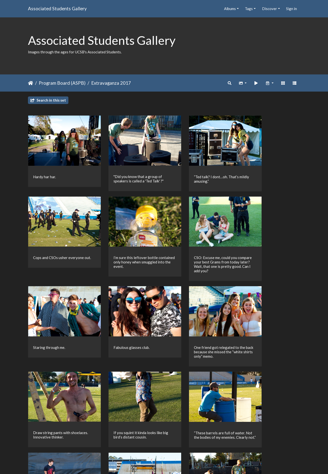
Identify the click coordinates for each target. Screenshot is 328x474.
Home (30, 83)
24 (172, 445)
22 (151, 445)
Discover (269, 8)
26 (192, 445)
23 (162, 445)
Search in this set (48, 100)
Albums (230, 8)
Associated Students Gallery (57, 8)
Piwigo (174, 464)
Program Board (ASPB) (62, 83)
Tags (249, 8)
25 (182, 445)
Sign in (291, 8)
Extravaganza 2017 (111, 83)
